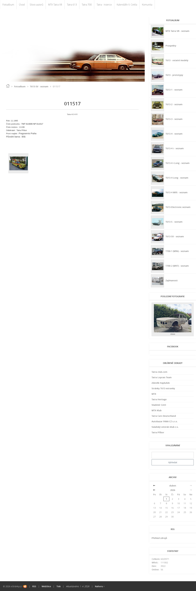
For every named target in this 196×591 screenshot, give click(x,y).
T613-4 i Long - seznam (177, 163)
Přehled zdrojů (159, 538)
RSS (34, 586)
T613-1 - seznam (174, 89)
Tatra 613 (72, 4)
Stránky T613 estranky (163, 388)
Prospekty (171, 45)
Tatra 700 (87, 4)
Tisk (59, 586)
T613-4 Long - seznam (177, 177)
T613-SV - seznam (39, 86)
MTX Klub (157, 410)
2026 (172, 490)
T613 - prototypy (174, 75)
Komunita (147, 4)
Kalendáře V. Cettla (127, 4)
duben (172, 485)
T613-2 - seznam (174, 104)
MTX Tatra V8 (55, 4)
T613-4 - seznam (174, 133)
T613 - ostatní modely (177, 60)
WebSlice (46, 586)
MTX (154, 393)
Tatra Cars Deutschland (164, 415)
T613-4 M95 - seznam (176, 192)
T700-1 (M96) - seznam (177, 251)
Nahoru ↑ (100, 586)
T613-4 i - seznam (175, 148)
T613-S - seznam (174, 221)
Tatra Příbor (158, 432)
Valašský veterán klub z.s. (165, 426)
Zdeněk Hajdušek (161, 382)
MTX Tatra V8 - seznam (177, 31)
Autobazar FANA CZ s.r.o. (165, 421)
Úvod (22, 4)
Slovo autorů (36, 4)
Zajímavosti (172, 280)
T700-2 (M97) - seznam (177, 265)
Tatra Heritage (159, 399)
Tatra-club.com (159, 371)
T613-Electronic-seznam (178, 207)
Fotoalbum (8, 4)
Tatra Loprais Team (162, 377)
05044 (172, 334)
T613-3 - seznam (174, 119)
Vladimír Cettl (159, 404)
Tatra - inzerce (104, 4)
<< (154, 485)
